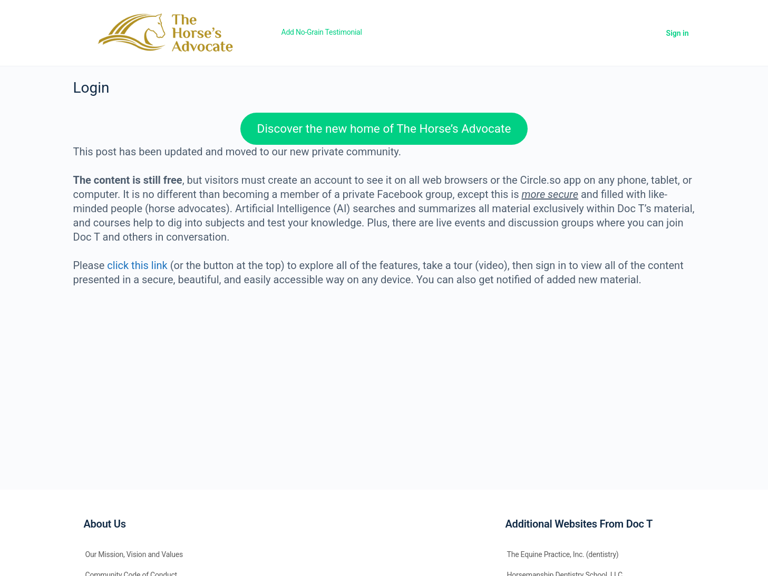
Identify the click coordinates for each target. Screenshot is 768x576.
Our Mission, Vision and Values (134, 554)
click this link (137, 265)
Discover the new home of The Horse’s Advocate (384, 128)
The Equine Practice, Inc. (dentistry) (563, 554)
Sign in (677, 33)
